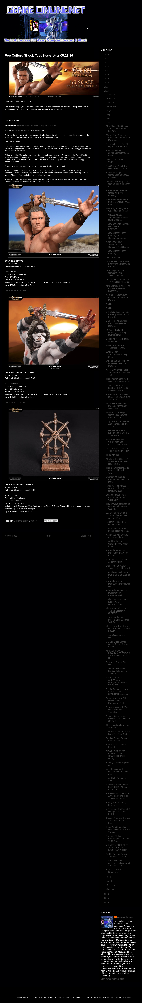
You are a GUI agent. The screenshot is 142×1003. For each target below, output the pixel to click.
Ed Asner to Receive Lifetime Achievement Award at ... (117, 671)
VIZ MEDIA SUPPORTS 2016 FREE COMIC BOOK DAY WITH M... (117, 847)
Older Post (85, 535)
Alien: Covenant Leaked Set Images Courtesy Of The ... (118, 372)
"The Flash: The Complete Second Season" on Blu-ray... (118, 128)
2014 (106, 898)
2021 (106, 71)
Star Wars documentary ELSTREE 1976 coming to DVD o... (118, 787)
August (109, 110)
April (108, 877)
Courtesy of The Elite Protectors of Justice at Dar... (117, 479)
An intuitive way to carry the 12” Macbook (117, 536)
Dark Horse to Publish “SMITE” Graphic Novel (118, 567)
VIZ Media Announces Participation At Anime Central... (117, 552)
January (110, 889)
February (110, 885)
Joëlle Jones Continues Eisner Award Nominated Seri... (117, 601)
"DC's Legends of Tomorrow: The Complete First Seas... (117, 244)
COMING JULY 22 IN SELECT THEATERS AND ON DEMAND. (117, 388)
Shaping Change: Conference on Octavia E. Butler (117, 175)
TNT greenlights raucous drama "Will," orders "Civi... (117, 470)
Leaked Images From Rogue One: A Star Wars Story (116, 497)
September (111, 106)
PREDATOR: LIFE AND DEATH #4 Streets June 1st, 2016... (118, 397)
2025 (106, 54)
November (111, 98)
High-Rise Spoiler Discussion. (114, 870)
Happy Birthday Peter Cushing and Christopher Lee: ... (116, 235)
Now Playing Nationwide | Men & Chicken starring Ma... (118, 574)
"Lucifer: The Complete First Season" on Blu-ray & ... (117, 297)
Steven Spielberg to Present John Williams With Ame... (117, 619)
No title (109, 304)
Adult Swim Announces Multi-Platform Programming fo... (116, 592)
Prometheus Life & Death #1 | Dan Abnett (117, 560)
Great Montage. (113, 257)
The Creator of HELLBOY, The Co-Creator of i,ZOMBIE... (118, 610)
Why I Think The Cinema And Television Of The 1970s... (117, 424)
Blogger (127, 997)
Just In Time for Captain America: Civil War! (117, 855)
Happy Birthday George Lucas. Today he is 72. (117, 529)
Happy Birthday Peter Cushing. (116, 252)
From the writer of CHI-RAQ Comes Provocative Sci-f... (116, 700)
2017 (106, 87)
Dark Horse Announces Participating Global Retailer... (116, 323)
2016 (106, 91)
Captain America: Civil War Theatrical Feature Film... (118, 820)
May (108, 122)
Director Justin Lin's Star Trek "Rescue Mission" (117, 449)
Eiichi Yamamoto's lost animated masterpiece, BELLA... (117, 153)
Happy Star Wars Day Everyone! (116, 803)
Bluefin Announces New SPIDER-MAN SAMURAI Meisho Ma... (118, 691)
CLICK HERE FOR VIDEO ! (16, 290)
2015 (106, 894)
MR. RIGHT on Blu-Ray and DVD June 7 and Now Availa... (117, 461)
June (109, 118)
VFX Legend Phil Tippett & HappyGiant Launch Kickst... (118, 811)
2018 (106, 82)
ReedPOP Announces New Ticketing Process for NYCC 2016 (117, 488)
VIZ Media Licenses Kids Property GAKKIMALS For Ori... (117, 314)
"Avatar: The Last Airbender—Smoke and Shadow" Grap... (118, 863)
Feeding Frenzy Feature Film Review (117, 739)
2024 (106, 58)
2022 (106, 66)
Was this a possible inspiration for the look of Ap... (117, 771)
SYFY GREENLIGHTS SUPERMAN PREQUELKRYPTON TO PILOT (117, 681)
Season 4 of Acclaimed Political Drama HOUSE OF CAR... (118, 718)
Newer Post (11, 535)
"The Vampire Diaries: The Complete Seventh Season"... (118, 288)
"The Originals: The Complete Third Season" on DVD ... (116, 273)
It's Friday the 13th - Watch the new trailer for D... (117, 543)
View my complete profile (112, 979)
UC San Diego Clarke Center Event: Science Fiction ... (117, 644)
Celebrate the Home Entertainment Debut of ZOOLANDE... (118, 433)
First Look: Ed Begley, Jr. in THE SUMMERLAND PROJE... (118, 629)
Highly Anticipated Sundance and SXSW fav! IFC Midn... (117, 217)
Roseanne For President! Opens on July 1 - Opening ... (117, 193)
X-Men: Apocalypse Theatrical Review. (115, 346)
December (111, 94)
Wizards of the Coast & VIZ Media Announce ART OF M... (117, 515)
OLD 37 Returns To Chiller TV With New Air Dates (118, 280)
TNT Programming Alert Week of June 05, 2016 (118, 380)
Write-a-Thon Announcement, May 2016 (116, 354)
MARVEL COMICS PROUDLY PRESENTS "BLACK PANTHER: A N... (118, 654)
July (108, 114)
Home (49, 535)
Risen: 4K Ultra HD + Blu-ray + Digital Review (118, 145)
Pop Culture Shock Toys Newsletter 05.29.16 (117, 167)
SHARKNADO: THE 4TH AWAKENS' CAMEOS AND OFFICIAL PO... (117, 796)
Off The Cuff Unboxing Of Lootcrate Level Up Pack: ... (117, 363)
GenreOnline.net (125, 917)
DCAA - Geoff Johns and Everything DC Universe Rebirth (118, 264)
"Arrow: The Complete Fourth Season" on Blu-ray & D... (118, 137)
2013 (106, 902)
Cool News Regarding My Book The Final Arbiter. (118, 733)
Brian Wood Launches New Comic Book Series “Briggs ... (118, 829)
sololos (110, 997)
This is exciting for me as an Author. (117, 726)
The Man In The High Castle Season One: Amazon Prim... (116, 415)
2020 (106, 75)
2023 (106, 62)
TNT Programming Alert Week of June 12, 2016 (118, 209)
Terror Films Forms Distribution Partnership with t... (118, 583)
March (109, 881)
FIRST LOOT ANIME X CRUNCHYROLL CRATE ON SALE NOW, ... (116, 755)
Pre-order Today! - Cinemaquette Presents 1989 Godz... (118, 838)
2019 (106, 78)
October (110, 102)
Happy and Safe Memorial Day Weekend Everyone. (118, 226)
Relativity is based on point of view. (116, 523)
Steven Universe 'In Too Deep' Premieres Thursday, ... (117, 709)
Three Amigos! (112, 455)
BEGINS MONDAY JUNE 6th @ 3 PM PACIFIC (37, 125)
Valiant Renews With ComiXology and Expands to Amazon (116, 442)
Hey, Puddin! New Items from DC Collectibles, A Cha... (117, 202)
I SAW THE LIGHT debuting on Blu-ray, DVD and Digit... (116, 332)
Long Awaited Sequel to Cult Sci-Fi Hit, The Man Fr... (118, 184)
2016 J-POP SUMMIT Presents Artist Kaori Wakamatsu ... (116, 406)
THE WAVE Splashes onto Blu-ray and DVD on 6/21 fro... (118, 506)
